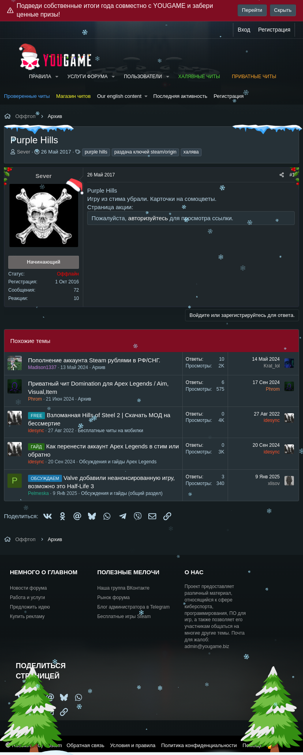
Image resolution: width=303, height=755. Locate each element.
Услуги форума (87, 76)
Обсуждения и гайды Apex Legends (117, 462)
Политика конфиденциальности (199, 745)
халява (191, 152)
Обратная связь (86, 745)
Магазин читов (73, 96)
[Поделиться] (282, 175)
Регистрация (228, 96)
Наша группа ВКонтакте (123, 588)
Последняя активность (180, 96)
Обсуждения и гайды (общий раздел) (121, 493)
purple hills (96, 152)
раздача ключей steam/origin (145, 152)
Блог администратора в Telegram (133, 607)
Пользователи (143, 76)
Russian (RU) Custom (34, 745)
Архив (98, 367)
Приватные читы (254, 76)
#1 (292, 175)
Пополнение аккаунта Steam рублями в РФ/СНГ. (94, 360)
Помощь (252, 745)
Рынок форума (113, 597)
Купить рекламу (27, 616)
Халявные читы (199, 76)
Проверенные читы (27, 96)
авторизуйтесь (148, 218)
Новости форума (28, 588)
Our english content (119, 96)
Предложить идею (30, 607)
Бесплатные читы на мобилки (110, 430)
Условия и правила (132, 745)
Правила (40, 76)
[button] (57, 76)
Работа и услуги (27, 597)
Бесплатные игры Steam (124, 616)
